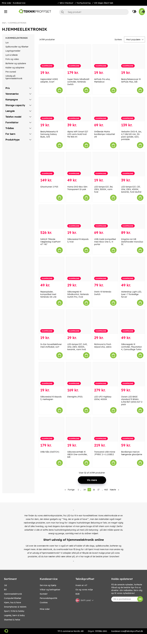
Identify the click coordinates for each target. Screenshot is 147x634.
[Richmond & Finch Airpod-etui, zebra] (105, 322)
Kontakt (43, 594)
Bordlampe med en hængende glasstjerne (131, 453)
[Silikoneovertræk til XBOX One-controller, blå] (78, 429)
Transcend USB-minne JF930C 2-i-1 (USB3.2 (104, 453)
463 (106, 489)
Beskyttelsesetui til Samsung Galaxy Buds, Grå (49, 134)
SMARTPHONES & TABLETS (15, 607)
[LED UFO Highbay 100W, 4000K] (105, 374)
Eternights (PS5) (75, 396)
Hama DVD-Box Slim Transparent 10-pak (77, 188)
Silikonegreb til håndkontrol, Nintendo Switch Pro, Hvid (78, 294)
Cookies (44, 602)
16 (94, 489)
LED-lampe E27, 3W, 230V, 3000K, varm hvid (103, 189)
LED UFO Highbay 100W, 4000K (102, 398)
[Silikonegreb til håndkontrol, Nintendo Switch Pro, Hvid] (78, 269)
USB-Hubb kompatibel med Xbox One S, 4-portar (105, 242)
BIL (5, 589)
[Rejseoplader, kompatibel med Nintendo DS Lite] (51, 269)
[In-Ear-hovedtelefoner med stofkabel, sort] (51, 322)
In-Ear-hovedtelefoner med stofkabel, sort (51, 345)
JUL (5, 585)
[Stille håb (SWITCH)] (51, 429)
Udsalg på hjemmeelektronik (13, 77)
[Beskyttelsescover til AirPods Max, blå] (132, 57)
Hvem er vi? (81, 585)
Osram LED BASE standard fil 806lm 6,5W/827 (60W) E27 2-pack (132, 400)
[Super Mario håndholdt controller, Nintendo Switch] (78, 57)
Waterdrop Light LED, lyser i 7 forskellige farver (131, 294)
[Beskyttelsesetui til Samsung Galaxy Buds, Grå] (51, 109)
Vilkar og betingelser (50, 589)
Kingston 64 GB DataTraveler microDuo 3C (132, 242)
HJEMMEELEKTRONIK (17, 23)
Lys (7, 42)
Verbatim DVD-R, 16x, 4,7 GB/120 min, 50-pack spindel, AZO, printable (131, 135)
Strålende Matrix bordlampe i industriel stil (104, 134)
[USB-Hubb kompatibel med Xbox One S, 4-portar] (105, 217)
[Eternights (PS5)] (78, 374)
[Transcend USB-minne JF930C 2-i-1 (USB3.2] (105, 429)
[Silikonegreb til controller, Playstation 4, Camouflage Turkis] (132, 322)
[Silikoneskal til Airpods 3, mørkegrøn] (51, 374)
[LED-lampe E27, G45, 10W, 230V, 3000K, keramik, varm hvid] (78, 322)
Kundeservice (19, 3)
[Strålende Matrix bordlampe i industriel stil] (105, 109)
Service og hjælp (48, 585)
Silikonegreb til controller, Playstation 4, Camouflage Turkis (131, 347)
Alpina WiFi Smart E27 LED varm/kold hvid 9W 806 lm (77, 134)
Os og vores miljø (84, 589)
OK (140, 599)
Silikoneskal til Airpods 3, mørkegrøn (51, 398)
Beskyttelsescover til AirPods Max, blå (131, 80)
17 (98, 489)
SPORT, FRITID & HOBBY (14, 611)
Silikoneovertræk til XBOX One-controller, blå (77, 454)
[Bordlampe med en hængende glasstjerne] (132, 429)
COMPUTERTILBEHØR (12, 598)
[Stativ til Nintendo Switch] (105, 269)
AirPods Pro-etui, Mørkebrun (102, 80)
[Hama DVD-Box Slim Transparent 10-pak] (78, 164)
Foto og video (12, 59)
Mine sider (6, 3)
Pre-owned (10, 71)
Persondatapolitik (48, 598)
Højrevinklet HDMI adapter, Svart (49, 80)
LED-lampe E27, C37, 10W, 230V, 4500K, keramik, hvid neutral (131, 189)
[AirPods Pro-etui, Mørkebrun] (105, 57)
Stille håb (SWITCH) (49, 452)
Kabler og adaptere (14, 67)
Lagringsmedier (12, 51)
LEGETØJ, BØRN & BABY (14, 615)
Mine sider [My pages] (45, 609)
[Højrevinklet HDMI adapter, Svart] (51, 57)
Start (4, 23)
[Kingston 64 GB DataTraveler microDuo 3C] (132, 217)
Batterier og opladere (15, 63)
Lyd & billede (11, 55)
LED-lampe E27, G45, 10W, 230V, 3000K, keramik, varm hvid (77, 347)
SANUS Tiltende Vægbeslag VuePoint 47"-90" (50, 242)
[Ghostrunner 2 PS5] (51, 164)
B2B (78, 594)
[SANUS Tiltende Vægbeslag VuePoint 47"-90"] (51, 217)
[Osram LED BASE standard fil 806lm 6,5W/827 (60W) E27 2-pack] (132, 374)
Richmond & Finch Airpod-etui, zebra (102, 345)
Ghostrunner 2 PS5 (49, 186)
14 (85, 489)
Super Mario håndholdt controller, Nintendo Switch (78, 82)
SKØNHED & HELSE (12, 619)
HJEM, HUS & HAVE (12, 602)
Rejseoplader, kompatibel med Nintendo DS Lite (48, 294)
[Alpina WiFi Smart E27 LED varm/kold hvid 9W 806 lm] (78, 109)
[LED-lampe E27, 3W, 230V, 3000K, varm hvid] (105, 164)
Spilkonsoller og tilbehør (16, 46)
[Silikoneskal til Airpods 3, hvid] (78, 217)
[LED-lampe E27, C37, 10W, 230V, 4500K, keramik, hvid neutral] (132, 164)
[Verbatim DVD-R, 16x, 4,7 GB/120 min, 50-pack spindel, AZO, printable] (132, 109)
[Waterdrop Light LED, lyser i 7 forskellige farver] (132, 269)
